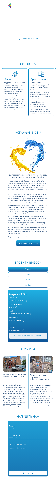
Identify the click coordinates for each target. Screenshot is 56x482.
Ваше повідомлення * (17, 445)
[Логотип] (12, 5)
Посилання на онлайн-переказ (29, 336)
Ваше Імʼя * (13, 426)
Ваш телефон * (15, 435)
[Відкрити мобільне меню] (46, 5)
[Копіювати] (27, 301)
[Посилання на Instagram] (26, 14)
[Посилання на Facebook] (30, 14)
